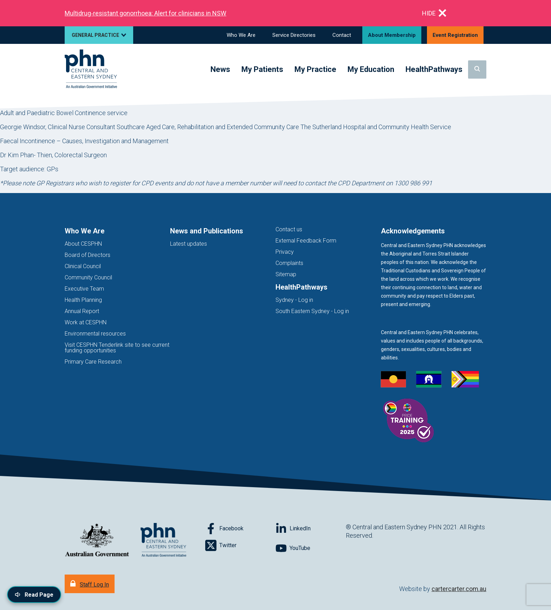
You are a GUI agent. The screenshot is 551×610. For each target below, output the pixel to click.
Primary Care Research (93, 361)
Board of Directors (87, 255)
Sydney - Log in (294, 300)
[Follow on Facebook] (240, 528)
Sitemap (286, 274)
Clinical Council (83, 266)
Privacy (285, 251)
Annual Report (82, 311)
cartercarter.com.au (459, 588)
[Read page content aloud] (34, 594)
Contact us (289, 229)
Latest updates (188, 243)
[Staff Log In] (90, 584)
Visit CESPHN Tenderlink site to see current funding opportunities (117, 348)
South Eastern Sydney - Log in (312, 311)
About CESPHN (83, 243)
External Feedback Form (306, 240)
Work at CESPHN (85, 322)
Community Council (88, 277)
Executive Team (84, 288)
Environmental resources (95, 333)
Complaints (289, 263)
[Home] (91, 69)
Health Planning (83, 300)
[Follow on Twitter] (240, 545)
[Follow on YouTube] (311, 548)
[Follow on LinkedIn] (311, 528)
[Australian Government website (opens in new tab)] (97, 540)
